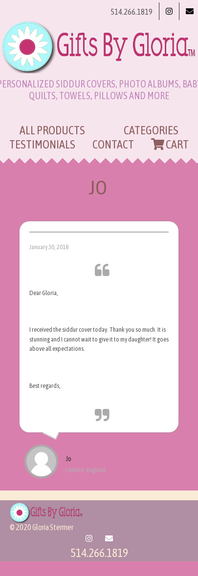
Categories (151, 130)
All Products (52, 130)
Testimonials (42, 144)
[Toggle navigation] (99, 114)
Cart (170, 144)
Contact (113, 144)
